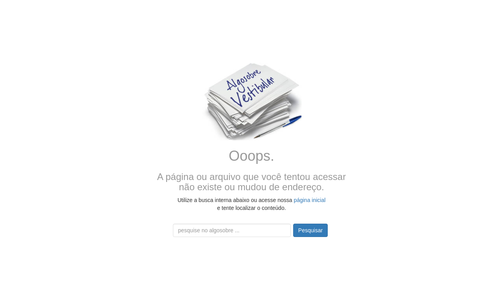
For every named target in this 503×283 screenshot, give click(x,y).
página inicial (309, 200)
